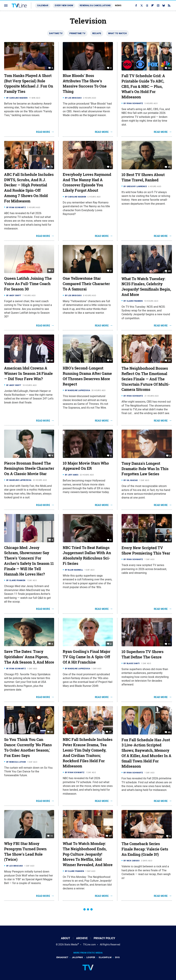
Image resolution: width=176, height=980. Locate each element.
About (65, 938)
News (118, 5)
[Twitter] (141, 5)
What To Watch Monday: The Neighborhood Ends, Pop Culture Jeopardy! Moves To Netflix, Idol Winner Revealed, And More (88, 854)
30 (169, 68)
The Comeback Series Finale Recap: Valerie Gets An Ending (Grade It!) (145, 849)
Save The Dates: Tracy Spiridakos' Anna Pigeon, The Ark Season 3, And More (29, 657)
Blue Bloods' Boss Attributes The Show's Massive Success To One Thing (85, 83)
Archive (82, 938)
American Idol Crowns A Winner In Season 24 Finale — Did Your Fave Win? (28, 373)
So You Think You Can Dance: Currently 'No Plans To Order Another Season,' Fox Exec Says (28, 747)
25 (169, 167)
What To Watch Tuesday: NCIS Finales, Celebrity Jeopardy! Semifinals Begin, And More (146, 286)
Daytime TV (56, 33)
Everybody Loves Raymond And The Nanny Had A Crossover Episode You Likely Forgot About (87, 182)
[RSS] (169, 5)
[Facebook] (136, 5)
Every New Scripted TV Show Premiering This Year (146, 550)
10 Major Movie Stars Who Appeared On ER (86, 466)
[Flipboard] (152, 5)
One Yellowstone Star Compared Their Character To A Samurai (86, 284)
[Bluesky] (163, 5)
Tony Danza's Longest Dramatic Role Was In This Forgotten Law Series (145, 469)
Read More (43, 132)
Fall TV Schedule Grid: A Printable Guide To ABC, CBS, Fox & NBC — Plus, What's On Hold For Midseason (143, 86)
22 (51, 731)
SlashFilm (105, 957)
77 (110, 731)
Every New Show (64, 5)
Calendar (42, 5)
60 (51, 360)
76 (51, 166)
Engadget (62, 957)
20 (169, 360)
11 (169, 644)
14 (169, 540)
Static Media (71, 944)
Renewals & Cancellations (95, 5)
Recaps (96, 33)
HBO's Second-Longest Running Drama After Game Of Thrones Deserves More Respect (87, 376)
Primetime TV (77, 33)
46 (169, 732)
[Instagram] (158, 5)
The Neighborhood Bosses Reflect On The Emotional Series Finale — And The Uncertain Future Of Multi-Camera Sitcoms (146, 379)
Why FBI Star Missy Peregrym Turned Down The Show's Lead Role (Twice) (25, 851)
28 (169, 271)
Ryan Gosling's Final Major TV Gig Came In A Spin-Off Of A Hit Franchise (86, 657)
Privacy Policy (104, 938)
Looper (90, 957)
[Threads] (147, 5)
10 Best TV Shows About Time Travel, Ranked (143, 177)
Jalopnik (77, 957)
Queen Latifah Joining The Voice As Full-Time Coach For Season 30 (28, 284)
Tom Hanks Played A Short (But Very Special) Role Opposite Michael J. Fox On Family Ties (28, 83)
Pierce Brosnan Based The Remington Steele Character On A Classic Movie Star (29, 468)
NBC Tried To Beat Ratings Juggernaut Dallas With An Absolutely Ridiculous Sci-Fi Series (87, 555)
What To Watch (117, 33)
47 (110, 836)
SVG (117, 957)
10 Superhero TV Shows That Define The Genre (142, 654)
